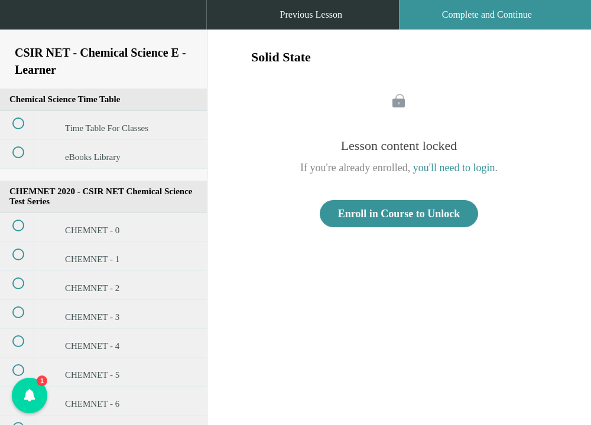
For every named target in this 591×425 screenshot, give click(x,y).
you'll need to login (454, 168)
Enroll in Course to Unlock (399, 214)
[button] (20, 20)
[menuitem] (103, 26)
